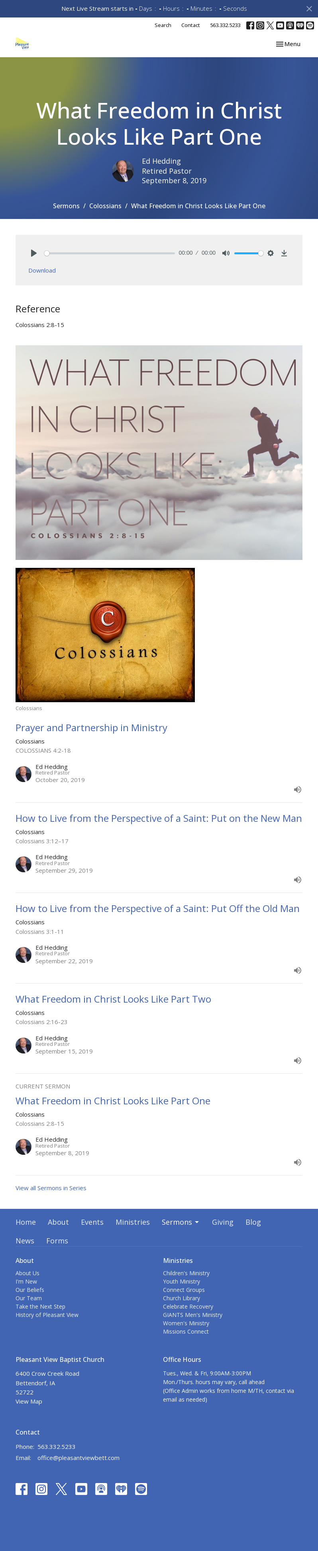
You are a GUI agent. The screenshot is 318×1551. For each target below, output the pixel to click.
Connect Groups (184, 1289)
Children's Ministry (186, 1273)
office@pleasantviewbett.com (78, 1458)
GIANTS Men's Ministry (192, 1315)
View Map (29, 1401)
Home (26, 1222)
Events (92, 1222)
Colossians (105, 205)
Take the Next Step (40, 1306)
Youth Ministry (181, 1281)
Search (163, 25)
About (58, 1222)
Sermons (66, 205)
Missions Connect (186, 1331)
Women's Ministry (186, 1323)
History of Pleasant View (47, 1315)
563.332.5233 (225, 25)
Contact (190, 25)
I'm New (26, 1281)
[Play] (33, 253)
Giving (223, 1222)
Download (42, 270)
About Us (27, 1273)
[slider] (109, 253)
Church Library (181, 1298)
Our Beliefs (30, 1289)
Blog (253, 1222)
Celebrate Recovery (188, 1306)
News (25, 1240)
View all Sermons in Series (51, 1188)
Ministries (133, 1222)
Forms (57, 1240)
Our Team (29, 1298)
